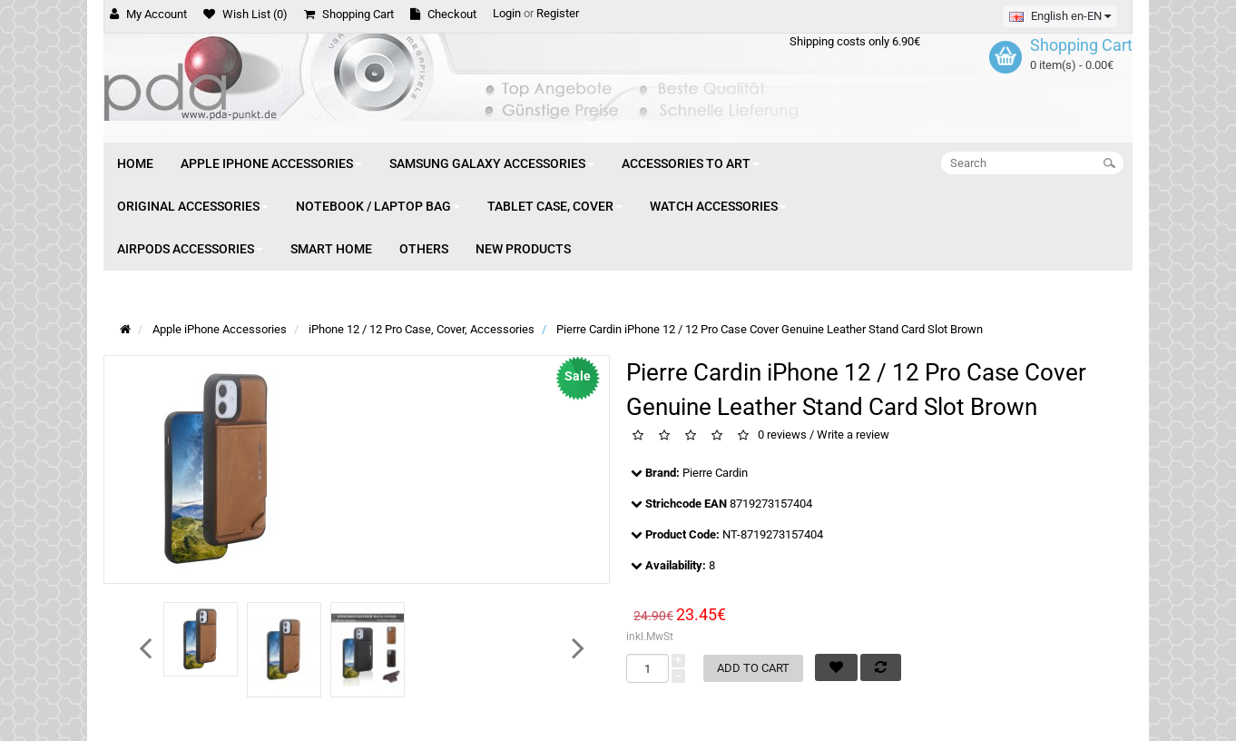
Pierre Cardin (715, 472)
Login (507, 13)
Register (557, 13)
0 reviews (782, 435)
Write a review (853, 435)
